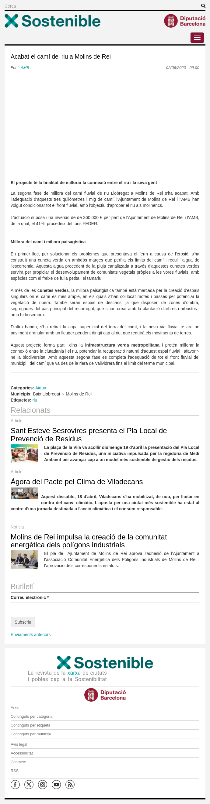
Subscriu (23, 622)
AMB (25, 67)
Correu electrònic (30, 597)
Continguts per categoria (31, 716)
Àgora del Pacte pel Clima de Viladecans (77, 481)
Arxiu (15, 708)
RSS (15, 771)
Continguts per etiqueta (30, 725)
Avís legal (19, 744)
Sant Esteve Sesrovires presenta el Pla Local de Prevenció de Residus (89, 434)
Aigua (40, 387)
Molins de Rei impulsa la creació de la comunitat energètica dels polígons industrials (89, 541)
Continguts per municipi (31, 734)
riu (35, 400)
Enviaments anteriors (31, 634)
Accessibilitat (22, 753)
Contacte (18, 762)
